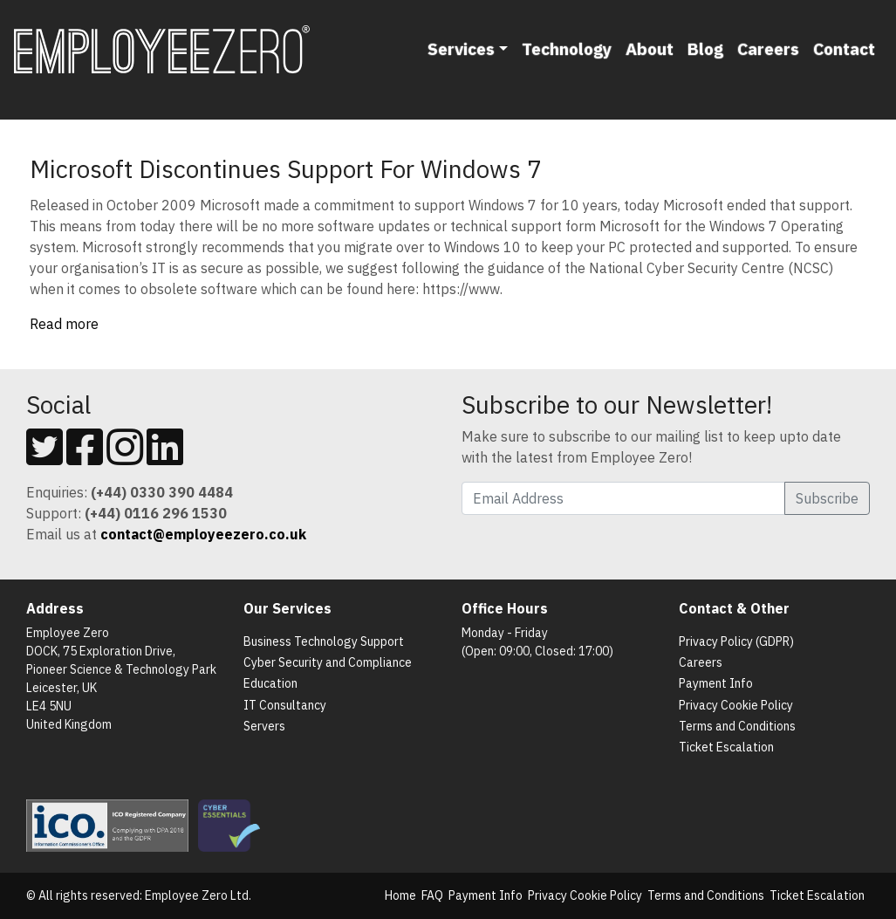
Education (270, 683)
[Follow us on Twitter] (44, 457)
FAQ (432, 895)
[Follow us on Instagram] (124, 457)
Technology (567, 48)
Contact (844, 48)
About (650, 48)
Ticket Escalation (726, 747)
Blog (705, 48)
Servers (264, 726)
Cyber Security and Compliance (327, 662)
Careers (768, 48)
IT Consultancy (284, 705)
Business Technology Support (323, 641)
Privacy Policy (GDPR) (736, 641)
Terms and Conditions (737, 726)
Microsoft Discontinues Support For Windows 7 (286, 169)
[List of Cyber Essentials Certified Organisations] (232, 825)
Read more (64, 324)
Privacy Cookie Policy (736, 705)
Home (400, 895)
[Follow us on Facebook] (84, 457)
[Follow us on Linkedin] (165, 457)
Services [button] (461, 48)
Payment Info (716, 683)
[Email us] (203, 534)
